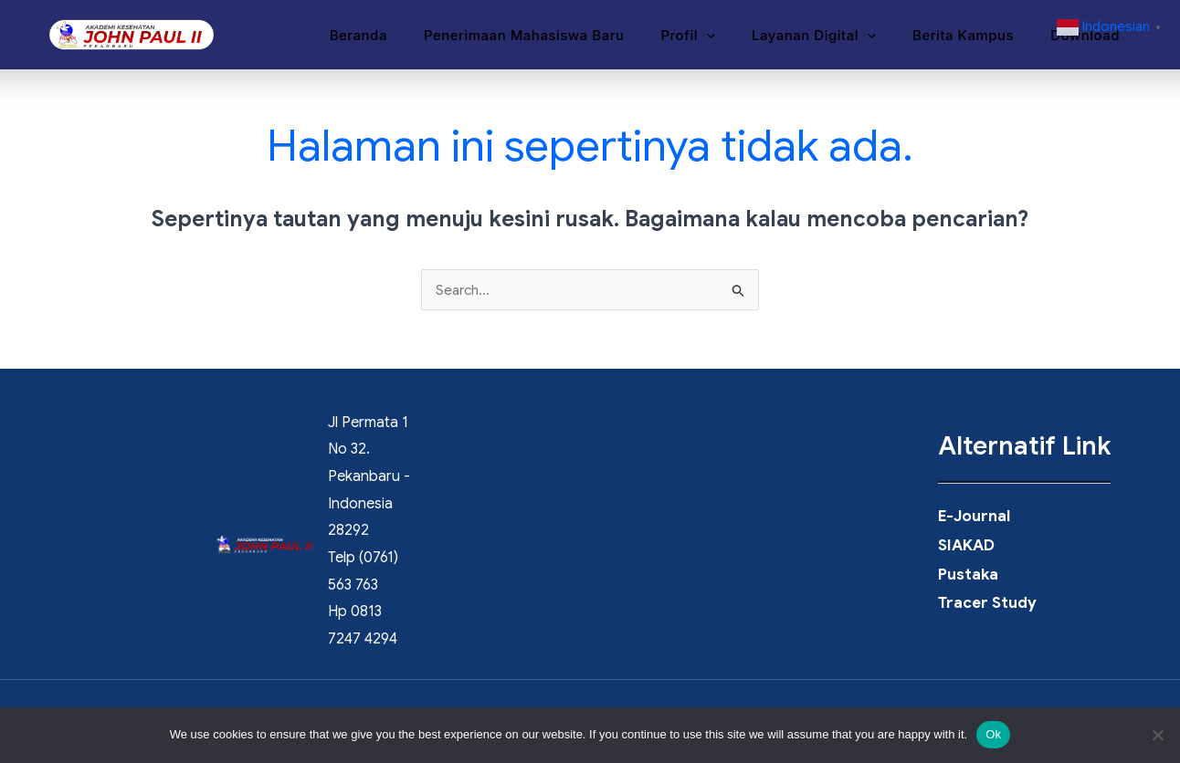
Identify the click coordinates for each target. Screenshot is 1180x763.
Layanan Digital (836, 35)
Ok (993, 734)
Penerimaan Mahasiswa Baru (565, 35)
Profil (719, 35)
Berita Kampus (976, 35)
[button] (738, 35)
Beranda (408, 35)
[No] (1157, 735)
